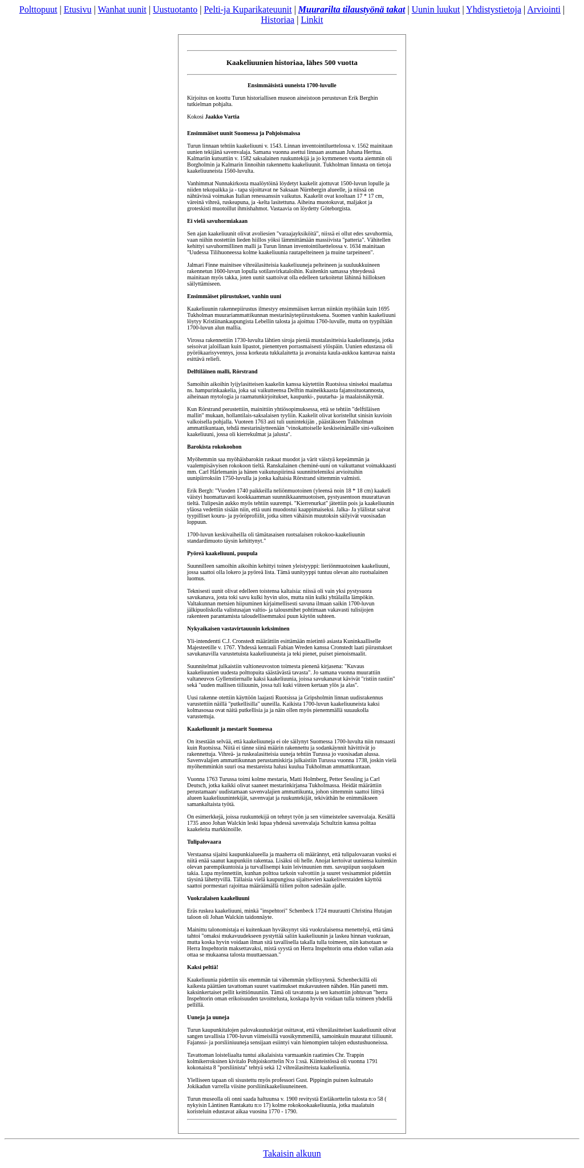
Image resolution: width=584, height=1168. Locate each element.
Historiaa (278, 20)
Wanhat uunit (122, 9)
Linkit (312, 20)
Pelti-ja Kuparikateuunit (247, 9)
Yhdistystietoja (493, 9)
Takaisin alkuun (292, 1153)
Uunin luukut (436, 9)
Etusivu (78, 9)
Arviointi (544, 9)
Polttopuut (38, 9)
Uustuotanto (175, 9)
